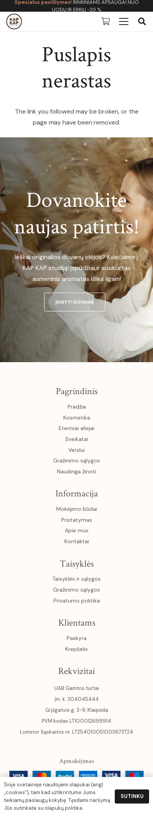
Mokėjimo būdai (76, 508)
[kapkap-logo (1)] (14, 21)
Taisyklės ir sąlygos (76, 578)
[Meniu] (123, 21)
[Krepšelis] (105, 21)
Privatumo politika (76, 600)
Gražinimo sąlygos (76, 460)
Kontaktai (76, 541)
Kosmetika (76, 417)
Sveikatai (76, 439)
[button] (142, 21)
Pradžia (77, 406)
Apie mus (77, 530)
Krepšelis (76, 648)
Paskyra (77, 638)
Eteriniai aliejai (76, 428)
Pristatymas (76, 519)
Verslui (76, 449)
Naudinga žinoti (76, 471)
